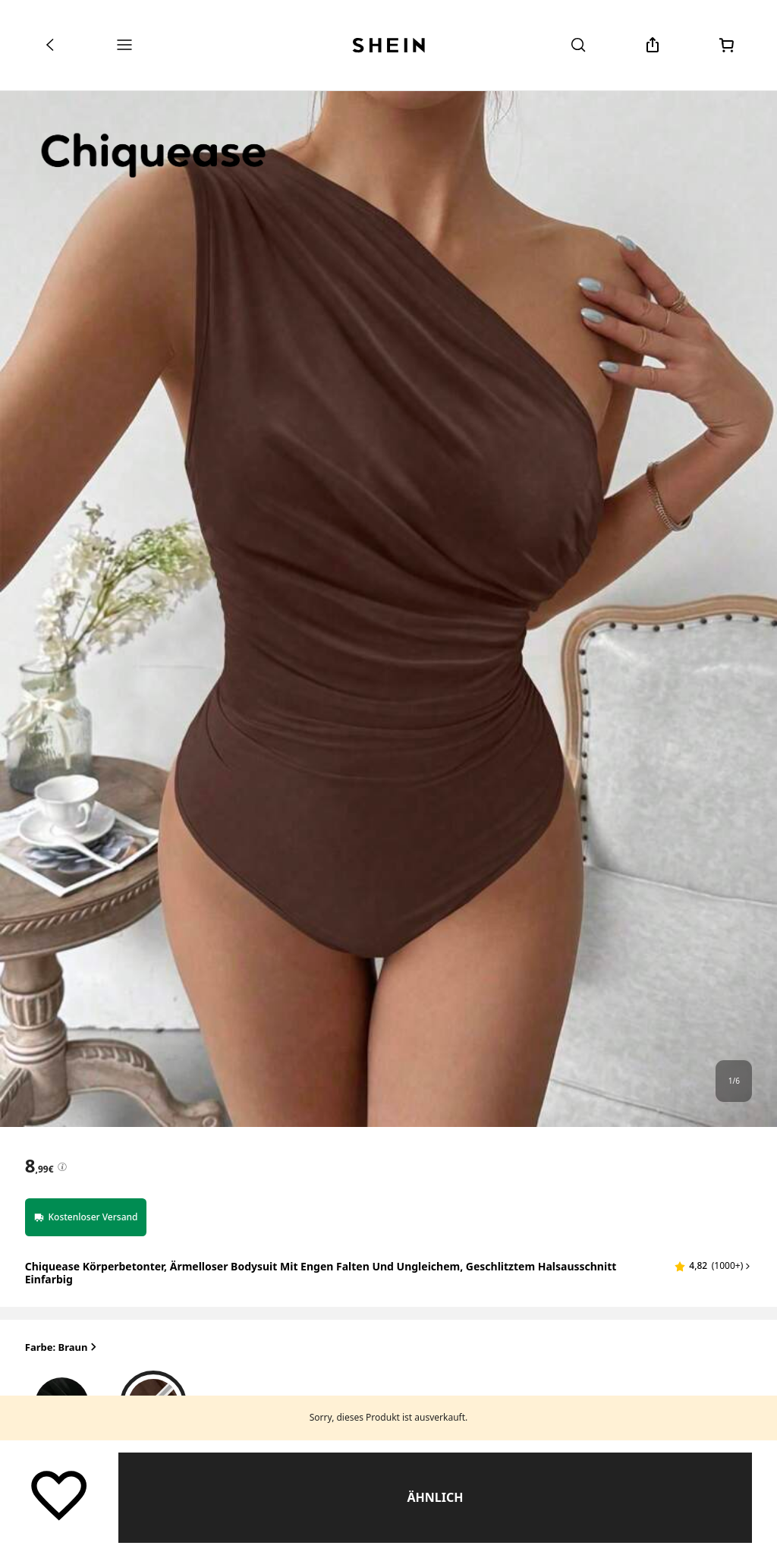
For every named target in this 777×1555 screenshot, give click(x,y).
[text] (39, 1166)
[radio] (62, 1400)
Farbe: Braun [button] (62, 1347)
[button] (713, 1266)
